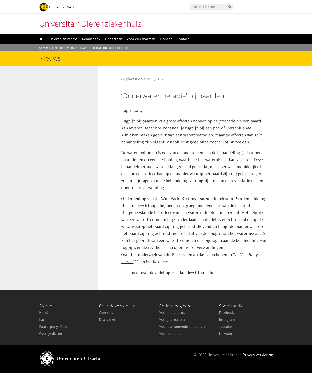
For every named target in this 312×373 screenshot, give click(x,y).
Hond (43, 312)
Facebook (226, 312)
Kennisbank (91, 39)
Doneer (166, 39)
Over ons (106, 312)
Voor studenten (171, 333)
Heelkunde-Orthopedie (192, 272)
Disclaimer (107, 319)
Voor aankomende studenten (182, 326)
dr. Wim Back (167, 198)
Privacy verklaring (258, 354)
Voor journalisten (172, 319)
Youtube (225, 326)
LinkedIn (225, 333)
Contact (183, 39)
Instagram (227, 319)
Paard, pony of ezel (54, 326)
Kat (41, 319)
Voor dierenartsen (141, 39)
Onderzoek (113, 39)
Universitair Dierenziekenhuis (90, 23)
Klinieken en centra (62, 39)
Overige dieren (50, 333)
